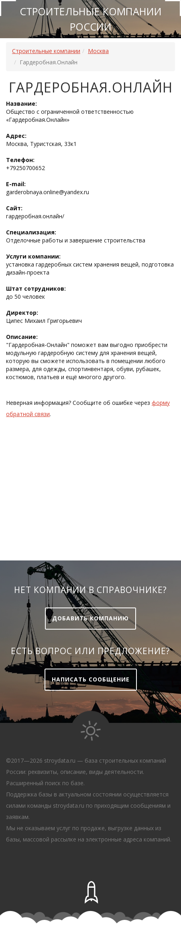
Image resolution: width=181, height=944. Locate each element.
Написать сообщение (91, 679)
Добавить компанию (90, 618)
